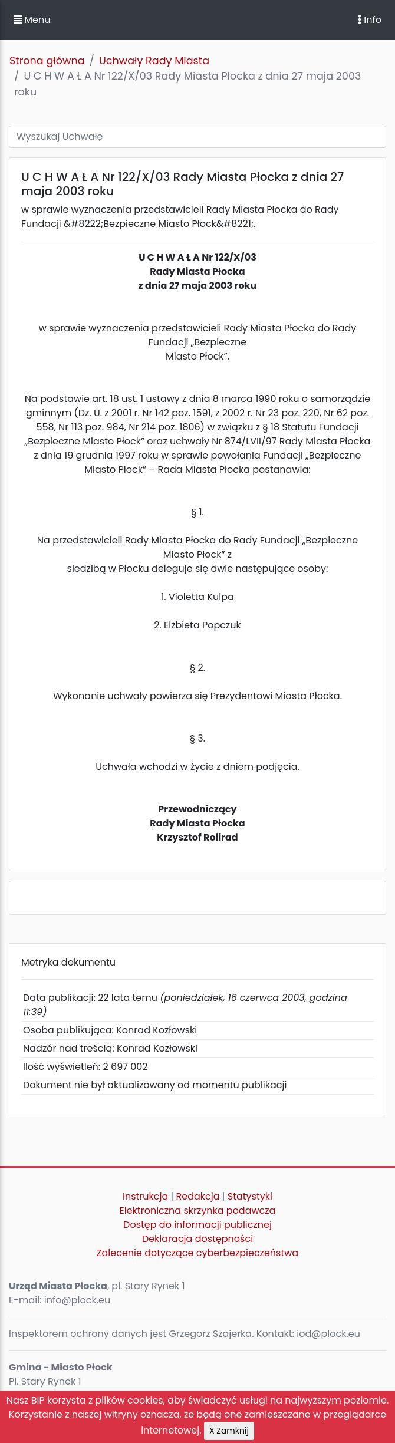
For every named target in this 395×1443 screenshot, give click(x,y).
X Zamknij (229, 1431)
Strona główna (47, 61)
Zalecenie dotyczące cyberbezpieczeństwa (197, 1253)
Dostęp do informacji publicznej (197, 1224)
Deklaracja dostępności (197, 1239)
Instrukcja (145, 1196)
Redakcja (198, 1196)
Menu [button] (32, 20)
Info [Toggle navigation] (369, 20)
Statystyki (250, 1196)
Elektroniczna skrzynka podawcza (198, 1210)
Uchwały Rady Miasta (154, 61)
